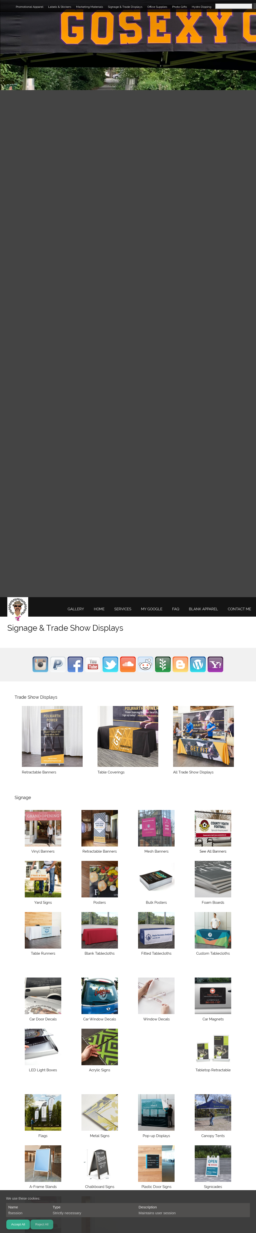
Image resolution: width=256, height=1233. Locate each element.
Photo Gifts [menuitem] (179, 7)
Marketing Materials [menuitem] (89, 7)
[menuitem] (76, 609)
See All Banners (213, 851)
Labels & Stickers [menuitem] (59, 7)
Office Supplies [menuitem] (157, 7)
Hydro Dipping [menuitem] (201, 7)
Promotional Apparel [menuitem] (29, 7)
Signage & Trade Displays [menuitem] (125, 7)
